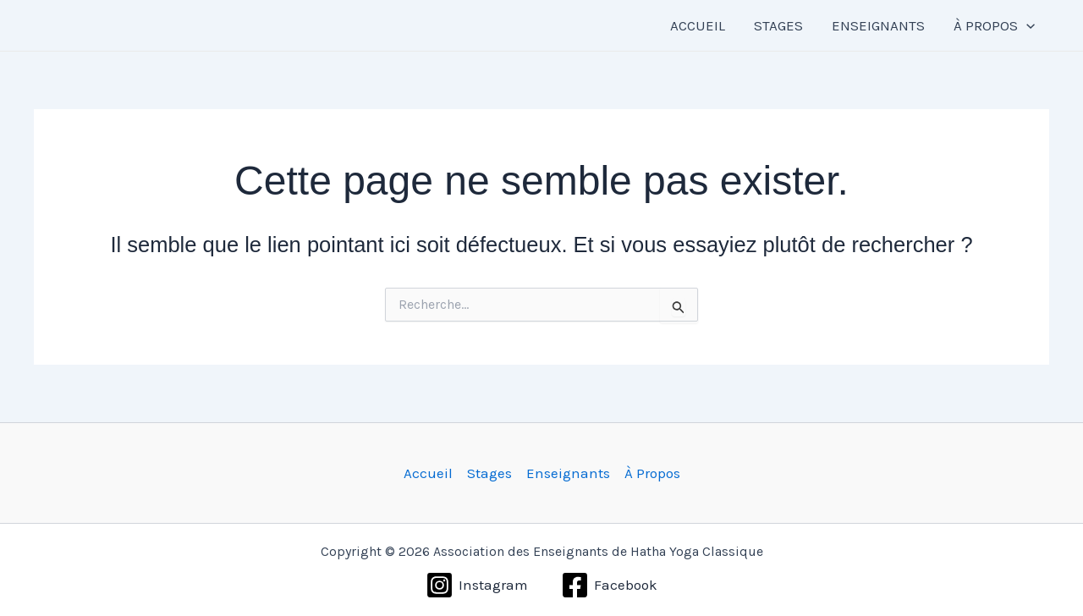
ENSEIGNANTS (878, 25)
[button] (1026, 25)
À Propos (652, 473)
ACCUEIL (697, 25)
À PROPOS (994, 25)
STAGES (778, 25)
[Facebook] (609, 585)
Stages (489, 473)
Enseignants (568, 473)
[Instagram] (477, 585)
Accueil (428, 473)
